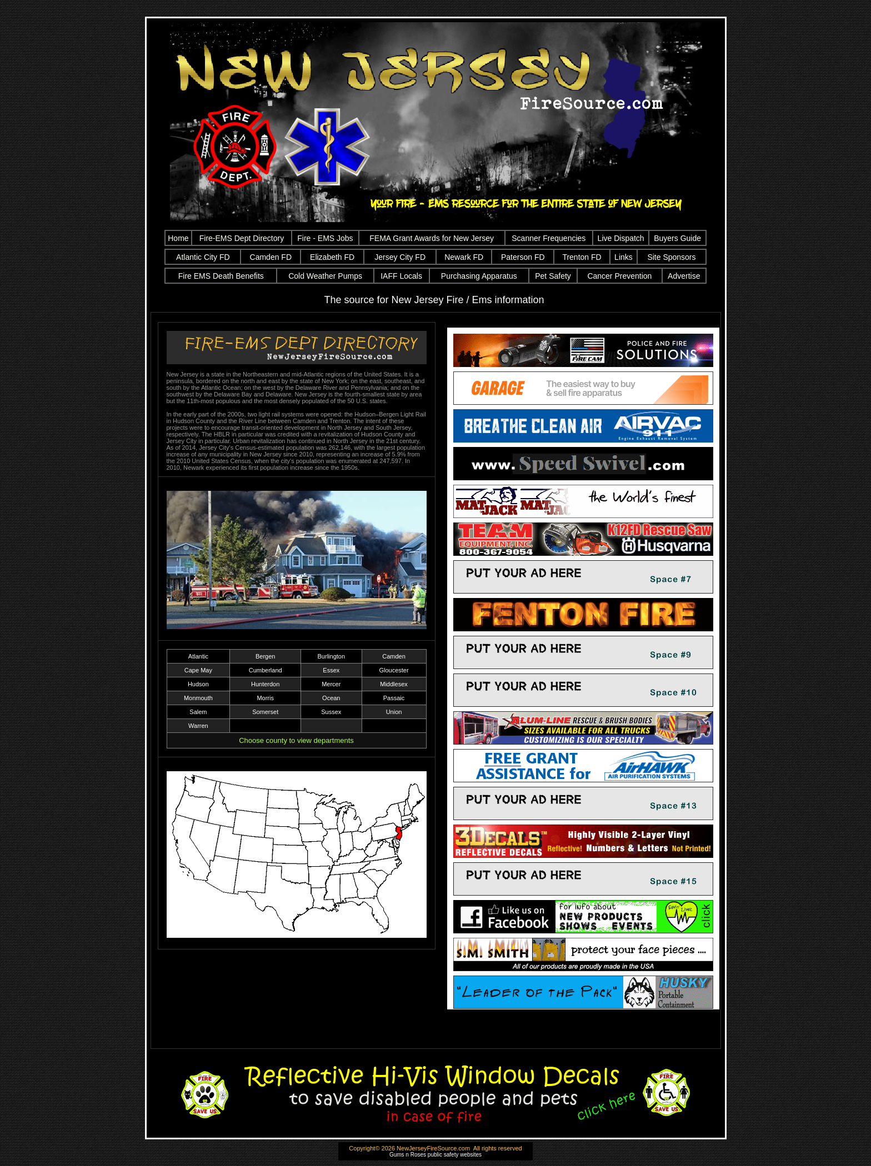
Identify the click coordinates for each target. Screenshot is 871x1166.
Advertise (684, 276)
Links (623, 257)
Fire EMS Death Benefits (221, 276)
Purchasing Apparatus (479, 276)
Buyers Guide (677, 238)
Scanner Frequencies (548, 238)
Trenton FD (581, 257)
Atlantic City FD (202, 257)
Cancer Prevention (619, 276)
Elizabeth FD (332, 257)
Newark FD (463, 257)
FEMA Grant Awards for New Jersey (431, 238)
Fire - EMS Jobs (325, 238)
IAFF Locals (401, 276)
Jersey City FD (400, 257)
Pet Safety (553, 276)
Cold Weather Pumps (325, 276)
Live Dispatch (621, 238)
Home (178, 238)
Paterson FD (523, 257)
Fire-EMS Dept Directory (241, 238)
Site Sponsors (671, 257)
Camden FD (271, 257)
